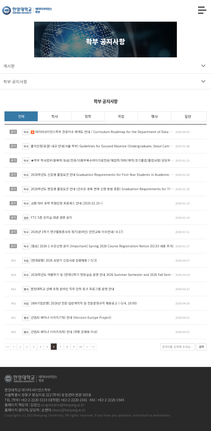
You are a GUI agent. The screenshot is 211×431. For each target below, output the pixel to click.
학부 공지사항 (15, 81)
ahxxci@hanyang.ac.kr (68, 409)
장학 (88, 116)
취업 (121, 116)
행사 (154, 116)
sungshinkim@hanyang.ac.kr (63, 404)
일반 (188, 116)
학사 (54, 116)
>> (93, 346)
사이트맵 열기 (200, 9)
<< (7, 346)
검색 (201, 347)
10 (80, 346)
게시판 (9, 66)
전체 (21, 116)
